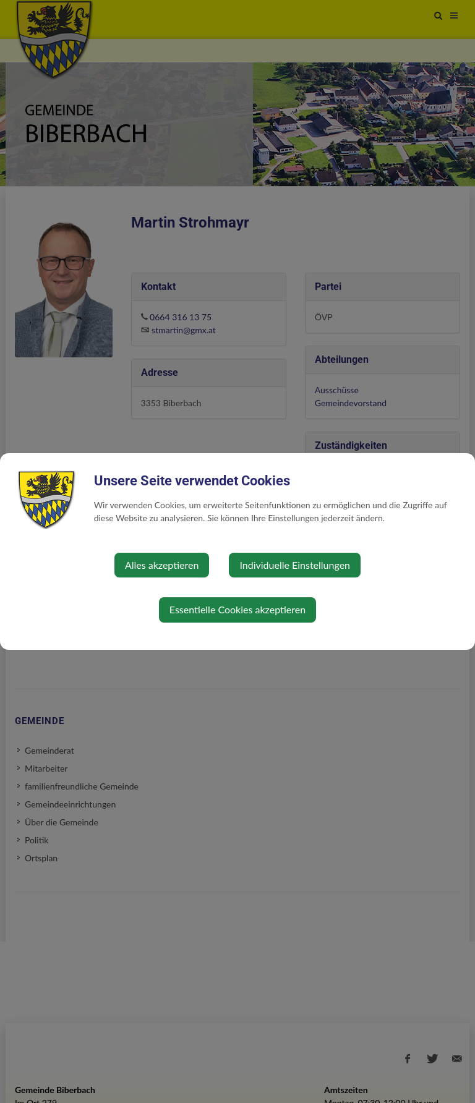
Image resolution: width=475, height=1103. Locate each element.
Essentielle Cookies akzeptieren (237, 609)
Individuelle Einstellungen (294, 565)
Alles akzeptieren (162, 565)
